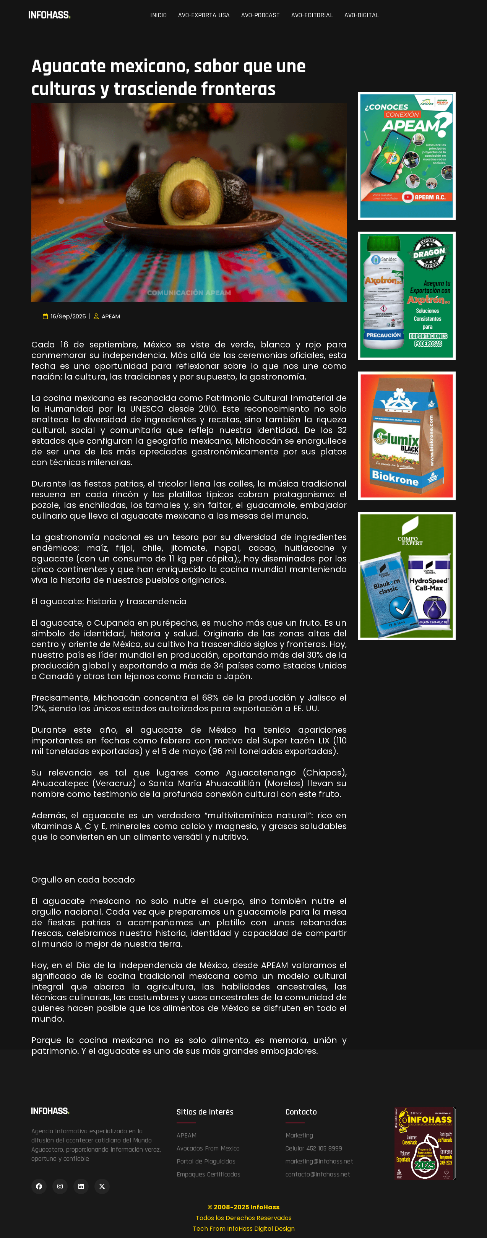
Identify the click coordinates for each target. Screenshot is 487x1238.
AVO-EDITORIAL (312, 15)
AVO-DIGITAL (361, 15)
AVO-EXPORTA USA (204, 15)
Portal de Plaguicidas (206, 1161)
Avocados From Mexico (208, 1148)
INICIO (158, 15)
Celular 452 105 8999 (314, 1148)
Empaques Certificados (208, 1174)
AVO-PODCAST (260, 15)
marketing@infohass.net (319, 1161)
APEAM (186, 1135)
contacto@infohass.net (318, 1174)
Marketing (299, 1135)
